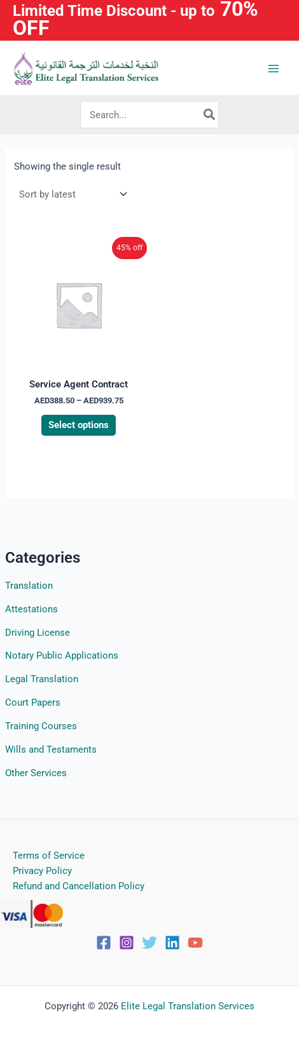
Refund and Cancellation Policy (78, 886)
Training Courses (41, 726)
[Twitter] (149, 942)
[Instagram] (126, 942)
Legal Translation (41, 679)
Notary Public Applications (61, 655)
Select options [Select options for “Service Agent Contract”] (78, 425)
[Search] (210, 115)
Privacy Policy (42, 871)
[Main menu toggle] (273, 68)
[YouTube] (195, 942)
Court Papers (32, 702)
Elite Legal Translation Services (187, 1006)
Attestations (31, 609)
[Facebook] (103, 942)
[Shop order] (71, 194)
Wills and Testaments (51, 749)
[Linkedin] (172, 942)
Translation (29, 585)
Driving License (37, 632)
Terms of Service (49, 855)
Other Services (36, 773)
